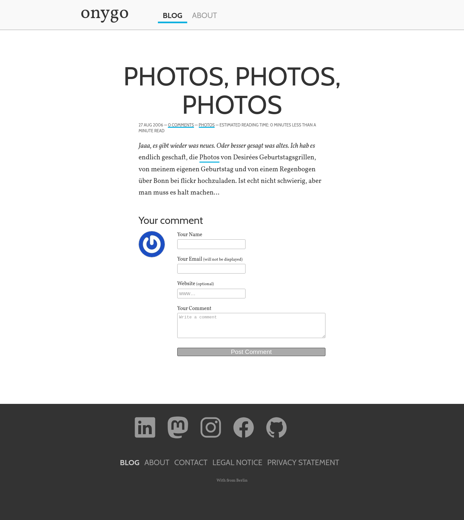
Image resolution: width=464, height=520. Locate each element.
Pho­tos (209, 157)
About (204, 15)
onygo (103, 13)
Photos (207, 125)
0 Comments (181, 125)
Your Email (210, 259)
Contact (191, 462)
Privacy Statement (303, 462)
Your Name (189, 234)
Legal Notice (237, 462)
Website (195, 283)
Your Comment (194, 308)
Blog (172, 15)
